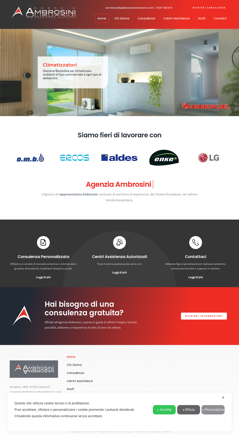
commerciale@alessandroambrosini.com (129, 7)
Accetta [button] (164, 409)
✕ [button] (223, 397)
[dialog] (119, 412)
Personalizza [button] (213, 409)
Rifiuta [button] (188, 409)
